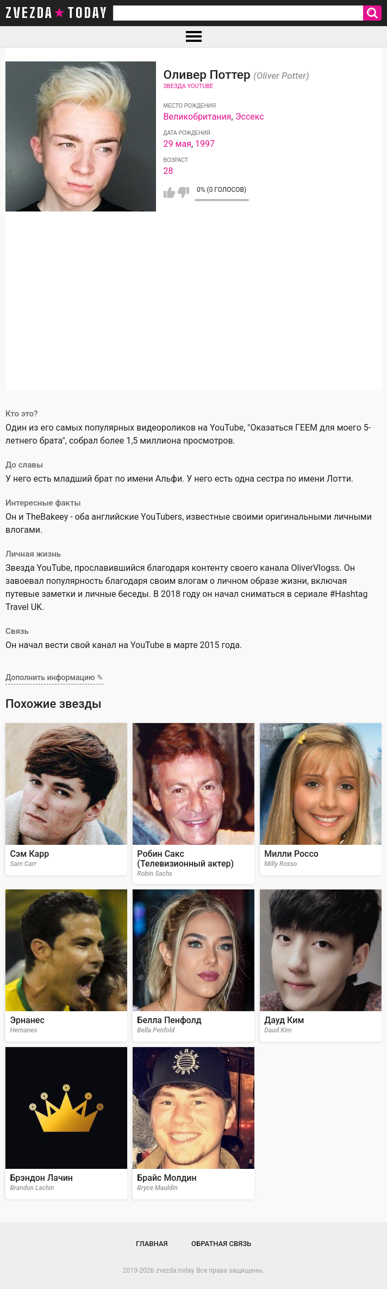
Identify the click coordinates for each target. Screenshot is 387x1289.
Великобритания (198, 116)
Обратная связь (221, 1244)
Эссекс (249, 116)
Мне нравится (169, 192)
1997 (205, 144)
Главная (152, 1244)
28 (168, 171)
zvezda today (56, 13)
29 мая (177, 144)
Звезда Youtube (189, 86)
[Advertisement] (193, 315)
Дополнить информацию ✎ (54, 677)
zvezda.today (175, 1270)
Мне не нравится (183, 192)
